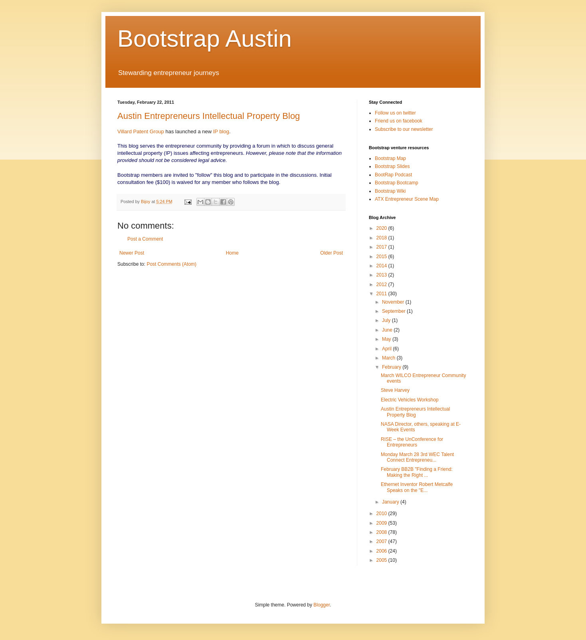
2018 (382, 238)
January (391, 502)
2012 (382, 284)
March (389, 358)
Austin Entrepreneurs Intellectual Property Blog (208, 116)
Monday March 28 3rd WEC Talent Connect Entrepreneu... (417, 457)
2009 (382, 523)
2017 (382, 247)
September (394, 311)
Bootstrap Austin (204, 38)
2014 (382, 266)
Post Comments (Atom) (171, 264)
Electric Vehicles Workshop (410, 400)
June (388, 330)
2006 (382, 551)
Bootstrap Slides (392, 166)
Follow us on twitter (395, 113)
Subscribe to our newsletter (404, 129)
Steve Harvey (395, 390)
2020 (382, 228)
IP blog (221, 131)
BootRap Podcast (393, 175)
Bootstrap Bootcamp (396, 183)
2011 (382, 293)
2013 (382, 275)
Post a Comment (145, 239)
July (387, 320)
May (387, 339)
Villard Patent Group (140, 131)
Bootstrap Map (390, 158)
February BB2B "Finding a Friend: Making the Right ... (417, 472)
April (387, 349)
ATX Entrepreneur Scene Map (407, 199)
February (392, 367)
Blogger (321, 605)
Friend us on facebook (398, 121)
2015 (382, 256)
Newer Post (131, 253)
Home (232, 253)
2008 (382, 532)
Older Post (331, 253)
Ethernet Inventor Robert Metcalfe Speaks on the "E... (417, 487)
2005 (382, 560)
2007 (382, 541)
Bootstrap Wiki (390, 191)
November (394, 302)
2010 (382, 513)
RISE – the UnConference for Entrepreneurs (412, 442)
